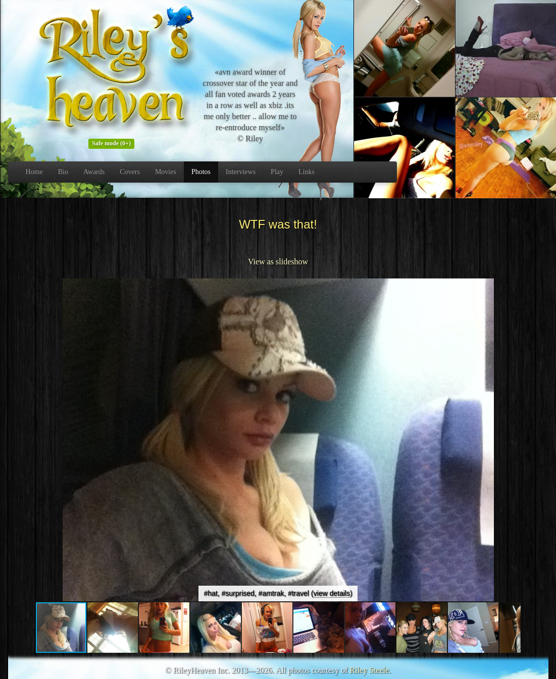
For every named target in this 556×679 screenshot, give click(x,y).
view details (332, 593)
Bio (63, 172)
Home (34, 172)
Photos (201, 172)
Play (277, 172)
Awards (94, 172)
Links (306, 172)
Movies (165, 172)
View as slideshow (278, 261)
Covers (130, 172)
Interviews (241, 172)
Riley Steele (369, 670)
